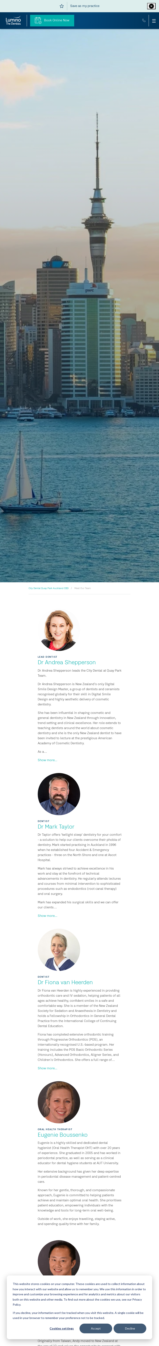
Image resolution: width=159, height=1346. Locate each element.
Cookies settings (62, 1328)
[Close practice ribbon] (151, 6)
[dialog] (79, 1307)
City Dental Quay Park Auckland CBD (48, 588)
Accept (96, 1328)
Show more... (47, 760)
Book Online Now (52, 20)
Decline (130, 1328)
